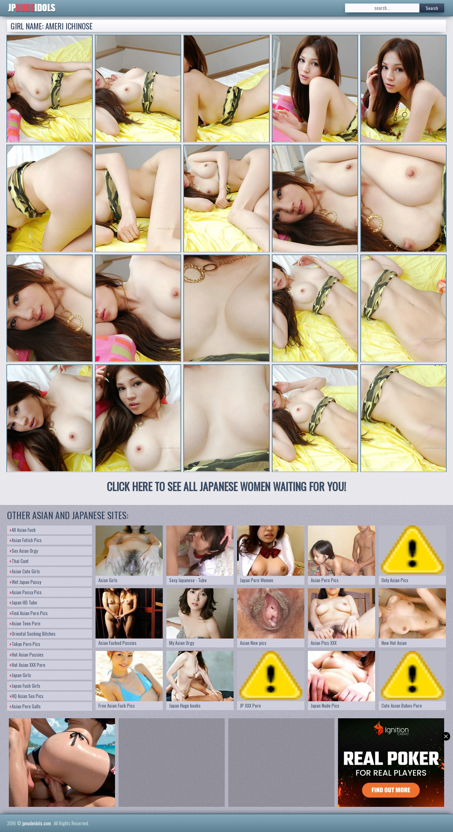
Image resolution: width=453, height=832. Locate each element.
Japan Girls (20, 675)
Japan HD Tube (23, 602)
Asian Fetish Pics (26, 540)
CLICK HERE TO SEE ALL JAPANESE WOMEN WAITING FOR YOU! (226, 486)
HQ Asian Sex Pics (27, 695)
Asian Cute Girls (25, 571)
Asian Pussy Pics (26, 592)
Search (432, 8)
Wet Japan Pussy (25, 581)
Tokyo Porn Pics (25, 643)
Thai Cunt (19, 560)
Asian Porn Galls (25, 706)
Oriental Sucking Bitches (33, 633)
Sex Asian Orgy (24, 550)
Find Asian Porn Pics (29, 613)
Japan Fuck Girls (25, 685)
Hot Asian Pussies (27, 654)
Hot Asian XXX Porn (27, 664)
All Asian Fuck (23, 529)
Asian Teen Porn (25, 623)
